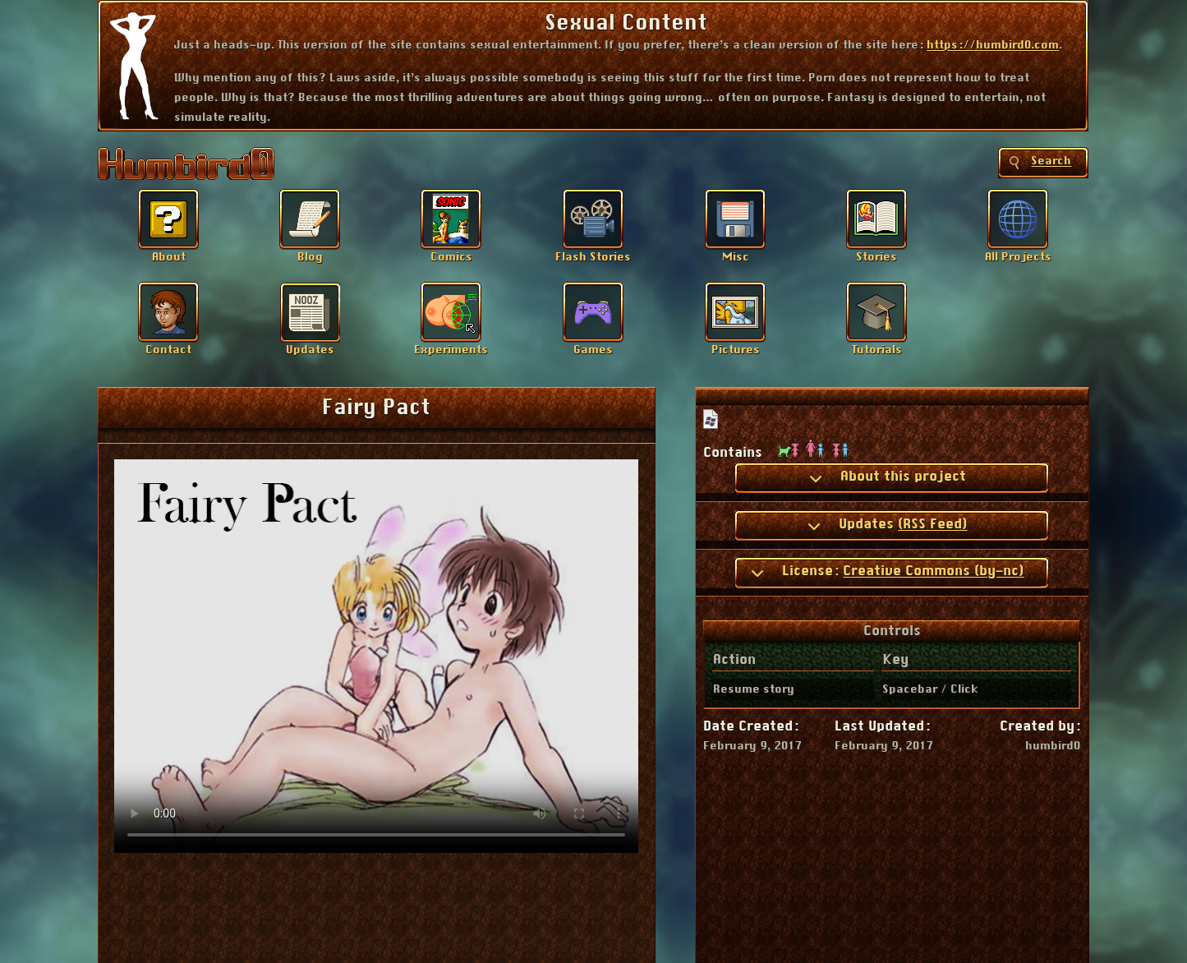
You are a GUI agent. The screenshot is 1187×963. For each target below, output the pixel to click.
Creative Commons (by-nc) (933, 571)
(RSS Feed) (932, 524)
